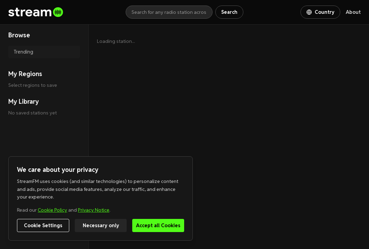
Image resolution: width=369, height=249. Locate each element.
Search (229, 12)
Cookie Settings (43, 225)
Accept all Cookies (158, 225)
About (353, 12)
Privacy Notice (93, 210)
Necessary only (101, 225)
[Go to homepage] (67, 12)
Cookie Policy (52, 210)
